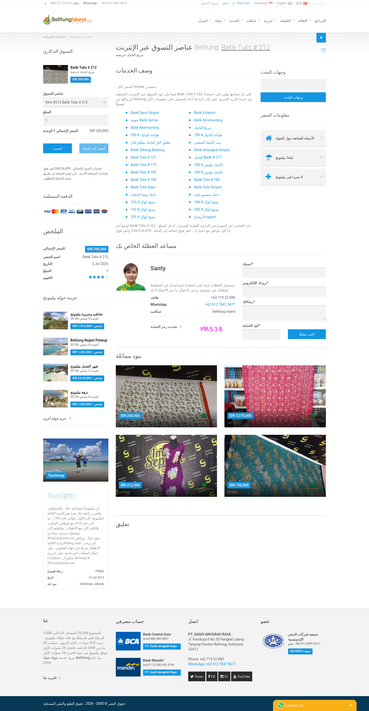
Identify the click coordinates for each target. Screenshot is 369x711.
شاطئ (251, 20)
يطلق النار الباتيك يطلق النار (150, 142)
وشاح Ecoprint (205, 217)
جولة (218, 20)
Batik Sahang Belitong (147, 150)
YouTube (243, 676)
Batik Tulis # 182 (143, 172)
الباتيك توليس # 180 (208, 165)
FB (212, 676)
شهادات (83, 643)
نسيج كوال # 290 (206, 209)
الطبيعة (285, 20)
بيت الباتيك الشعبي (207, 142)
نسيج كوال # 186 (206, 202)
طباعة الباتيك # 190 (208, 135)
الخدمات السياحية (54, 36)
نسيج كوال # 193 (143, 209)
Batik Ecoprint (204, 113)
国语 (301, 3)
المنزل (203, 20)
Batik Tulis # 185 (207, 180)
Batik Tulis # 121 (143, 157)
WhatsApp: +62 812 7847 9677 (212, 664)
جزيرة (268, 20)
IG (225, 676)
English (284, 3)
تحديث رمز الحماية (164, 327)
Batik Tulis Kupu (143, 187)
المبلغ (47, 112)
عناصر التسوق (53, 94)
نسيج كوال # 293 (143, 217)
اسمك (248, 264)
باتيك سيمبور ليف (206, 195)
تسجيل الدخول (210, 3)
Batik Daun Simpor (145, 113)
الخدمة (234, 20)
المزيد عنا (50, 678)
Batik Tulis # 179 (143, 165)
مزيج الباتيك (202, 128)
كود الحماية (251, 326)
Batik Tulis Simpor (208, 187)
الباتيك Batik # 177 (207, 157)
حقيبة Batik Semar (144, 120)
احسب (57, 148)
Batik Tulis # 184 (143, 180)
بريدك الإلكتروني (255, 283)
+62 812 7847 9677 (114, 3)
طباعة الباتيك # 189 (145, 135)
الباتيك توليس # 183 (208, 172)
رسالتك (249, 302)
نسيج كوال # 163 (143, 202)
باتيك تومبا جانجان (143, 195)
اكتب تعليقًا (307, 334)
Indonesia (263, 3)
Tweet (198, 676)
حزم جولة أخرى (55, 418)
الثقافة (303, 20)
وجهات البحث (293, 97)
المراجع (320, 20)
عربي (317, 3)
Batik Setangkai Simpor (212, 150)
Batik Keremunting (208, 120)
